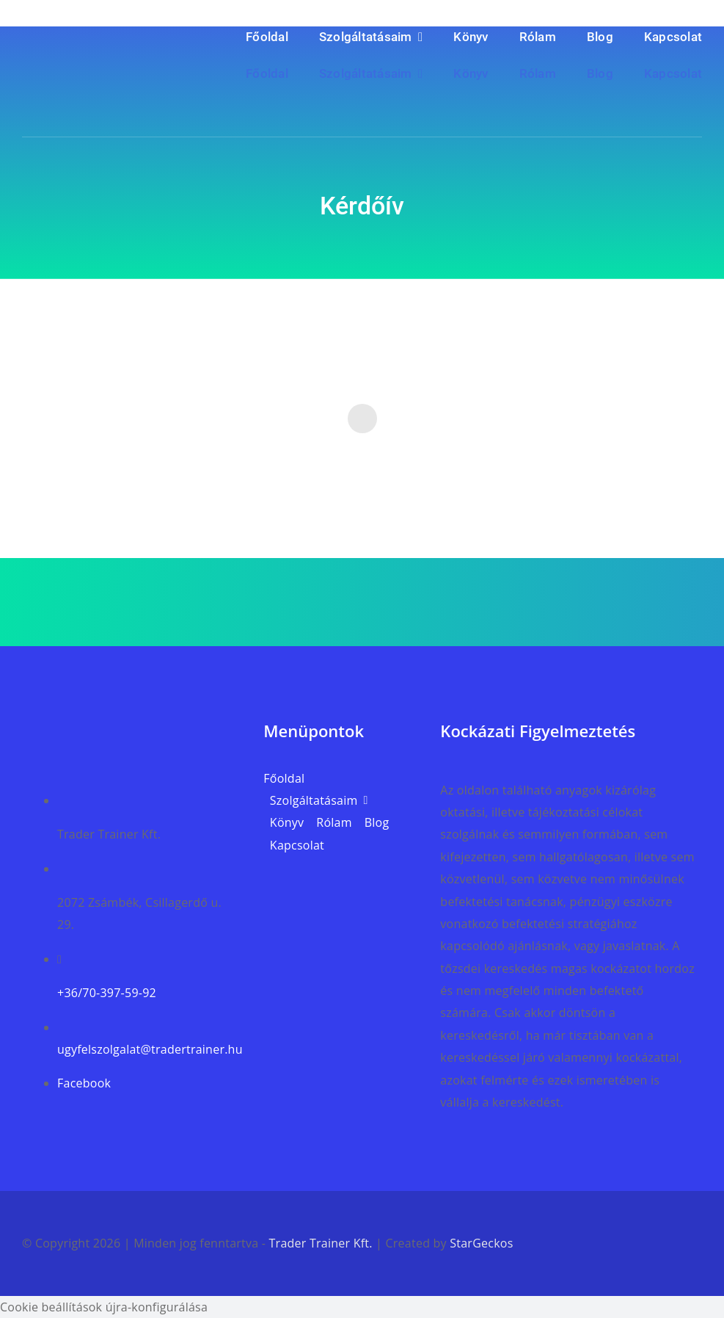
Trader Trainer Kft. (321, 1243)
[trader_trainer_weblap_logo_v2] (106, 46)
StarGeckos (481, 1243)
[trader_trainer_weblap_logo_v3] (132, 725)
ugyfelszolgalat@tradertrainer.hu (150, 1049)
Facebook (84, 1083)
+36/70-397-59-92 (106, 993)
